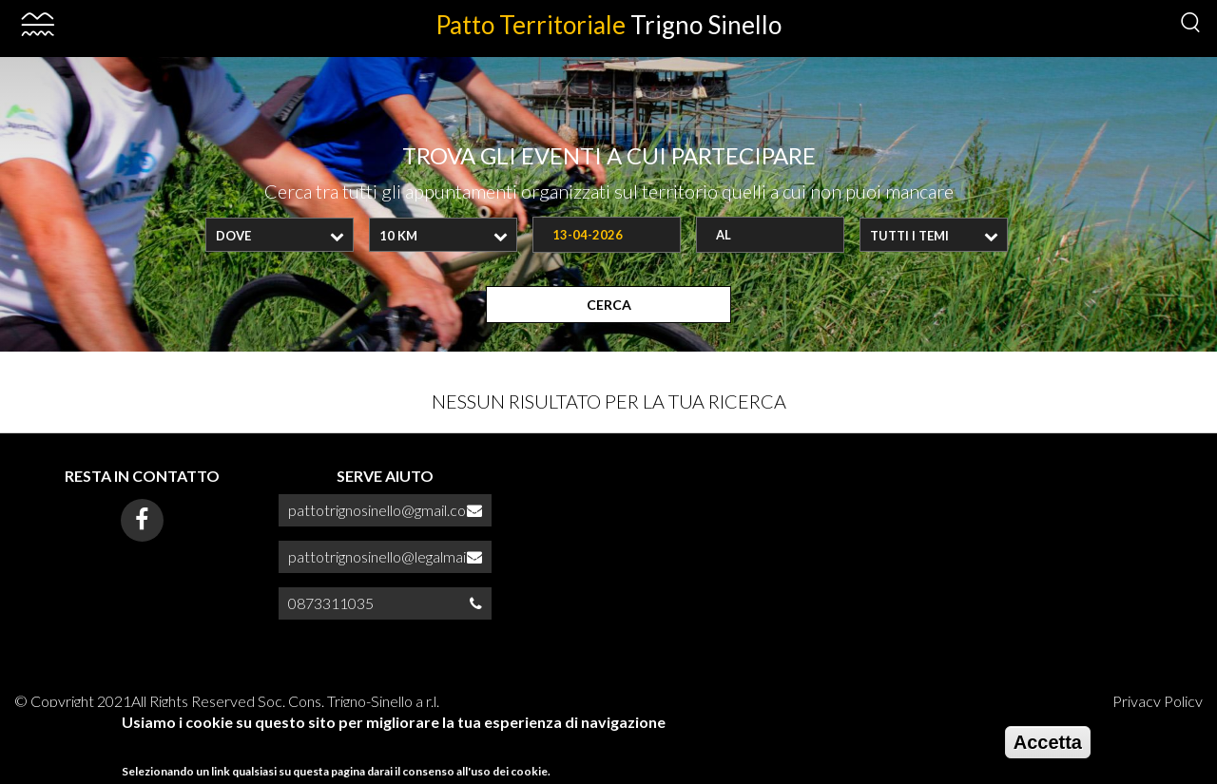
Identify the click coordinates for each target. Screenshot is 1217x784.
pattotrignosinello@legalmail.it (384, 556)
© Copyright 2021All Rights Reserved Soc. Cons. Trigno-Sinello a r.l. (226, 701)
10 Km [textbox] (398, 235)
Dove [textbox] (233, 235)
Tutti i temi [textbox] (909, 235)
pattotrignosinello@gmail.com (383, 510)
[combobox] (279, 235)
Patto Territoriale (608, 25)
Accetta (1048, 746)
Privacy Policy (1157, 701)
